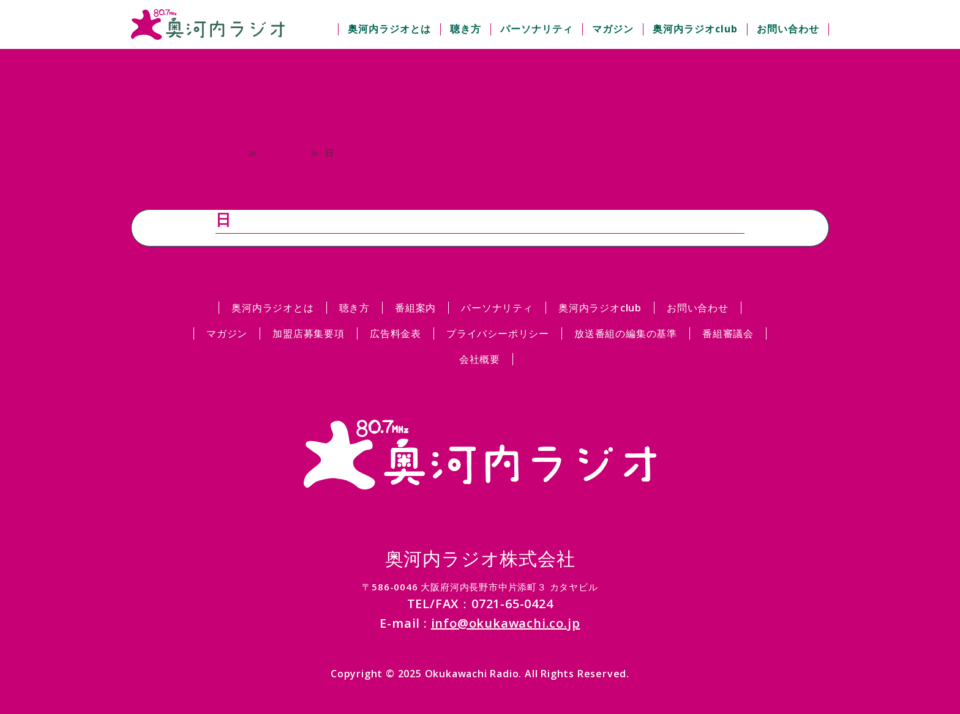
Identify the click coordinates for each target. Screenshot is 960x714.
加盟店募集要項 (308, 333)
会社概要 (479, 359)
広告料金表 (395, 333)
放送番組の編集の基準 (625, 333)
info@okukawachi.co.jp (505, 623)
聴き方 (465, 28)
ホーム (229, 152)
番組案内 (415, 307)
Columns (283, 152)
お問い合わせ (788, 28)
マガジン (613, 28)
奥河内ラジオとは (389, 28)
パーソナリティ (536, 28)
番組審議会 (728, 333)
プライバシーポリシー (497, 333)
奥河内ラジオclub (695, 28)
